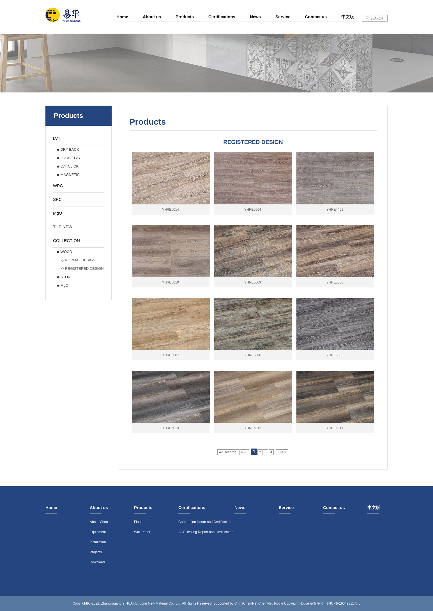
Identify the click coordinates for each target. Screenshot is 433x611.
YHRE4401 (334, 210)
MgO (57, 213)
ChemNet (265, 603)
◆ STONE (65, 277)
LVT (56, 138)
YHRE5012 (252, 428)
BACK (282, 452)
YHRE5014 (170, 210)
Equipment (98, 532)
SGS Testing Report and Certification (205, 532)
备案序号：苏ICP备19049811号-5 (335, 603)
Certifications (221, 16)
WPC (58, 185)
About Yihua (99, 522)
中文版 (347, 16)
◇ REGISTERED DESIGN (82, 268)
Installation (98, 542)
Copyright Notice (296, 603)
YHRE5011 (334, 428)
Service (282, 16)
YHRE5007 (170, 355)
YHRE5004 (252, 210)
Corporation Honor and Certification (204, 522)
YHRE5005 (334, 355)
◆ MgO (62, 285)
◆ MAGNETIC (68, 175)
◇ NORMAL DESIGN (78, 260)
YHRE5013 (170, 428)
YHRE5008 (334, 282)
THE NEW (62, 226)
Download (97, 562)
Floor (138, 522)
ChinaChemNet (245, 603)
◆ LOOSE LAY (69, 158)
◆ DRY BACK (68, 149)
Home (122, 16)
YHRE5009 (252, 282)
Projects (96, 552)
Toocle (278, 603)
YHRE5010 (170, 282)
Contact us (316, 16)
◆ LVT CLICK (68, 166)
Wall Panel (142, 532)
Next (244, 452)
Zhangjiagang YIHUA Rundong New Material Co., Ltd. (141, 603)
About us (152, 16)
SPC (57, 199)
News (255, 16)
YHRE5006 (252, 355)
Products (185, 16)
